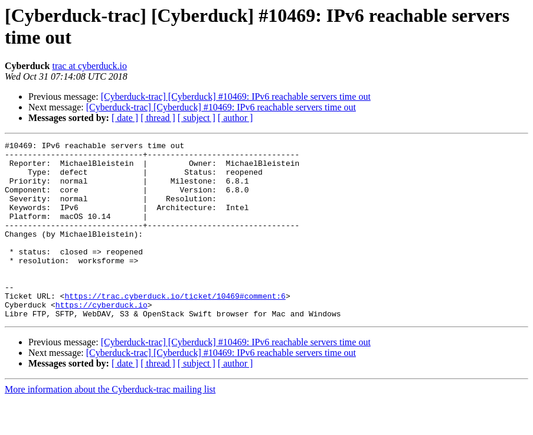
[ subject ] (196, 118)
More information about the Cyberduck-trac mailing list (110, 425)
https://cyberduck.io (101, 338)
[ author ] (235, 118)
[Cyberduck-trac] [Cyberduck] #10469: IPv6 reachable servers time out (236, 96)
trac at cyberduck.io (89, 66)
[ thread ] (157, 118)
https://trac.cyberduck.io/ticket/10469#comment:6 (174, 327)
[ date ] (125, 118)
